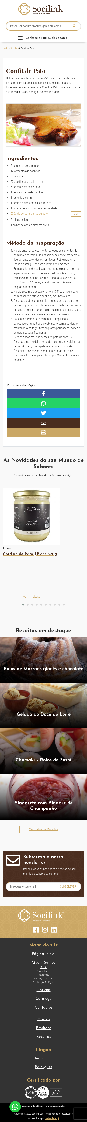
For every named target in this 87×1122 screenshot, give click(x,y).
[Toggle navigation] (43, 38)
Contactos (43, 1007)
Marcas (43, 1019)
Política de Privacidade (31, 1106)
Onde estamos (43, 971)
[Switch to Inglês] (43, 1058)
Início (5, 48)
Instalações (43, 974)
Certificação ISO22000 (43, 978)
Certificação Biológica (43, 982)
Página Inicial (43, 954)
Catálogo (44, 999)
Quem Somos (43, 963)
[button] (76, 214)
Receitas (14, 48)
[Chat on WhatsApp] (15, 1106)
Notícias (44, 990)
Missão (43, 967)
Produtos (43, 1028)
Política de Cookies (55, 1106)
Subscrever (68, 886)
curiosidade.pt (52, 1118)
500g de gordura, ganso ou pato (29, 213)
